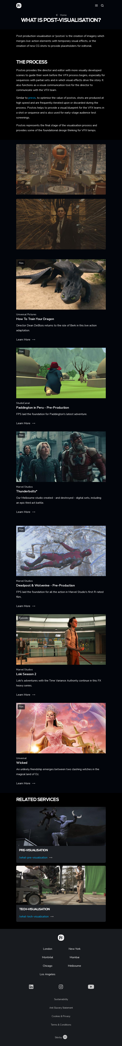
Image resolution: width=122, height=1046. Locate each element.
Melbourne (74, 966)
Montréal (47, 957)
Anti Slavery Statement (61, 1007)
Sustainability (61, 999)
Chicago (47, 966)
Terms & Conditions (61, 1024)
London (47, 949)
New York (75, 949)
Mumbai (74, 957)
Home (61, 15)
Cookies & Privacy (61, 1016)
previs (32, 98)
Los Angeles (47, 974)
